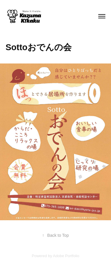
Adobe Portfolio (66, 256)
